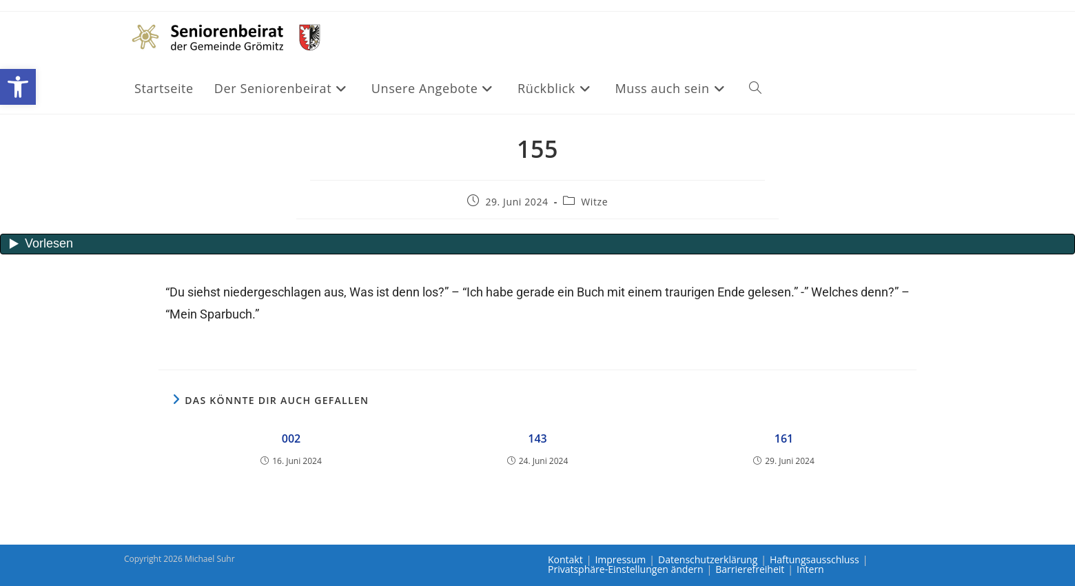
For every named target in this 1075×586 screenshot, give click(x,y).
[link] (18, 87)
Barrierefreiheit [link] (749, 569)
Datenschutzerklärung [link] (707, 559)
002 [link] (291, 438)
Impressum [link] (620, 559)
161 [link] (784, 438)
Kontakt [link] (565, 559)
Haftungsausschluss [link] (814, 559)
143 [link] (537, 438)
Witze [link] (594, 201)
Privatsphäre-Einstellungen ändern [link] (626, 569)
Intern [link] (810, 569)
